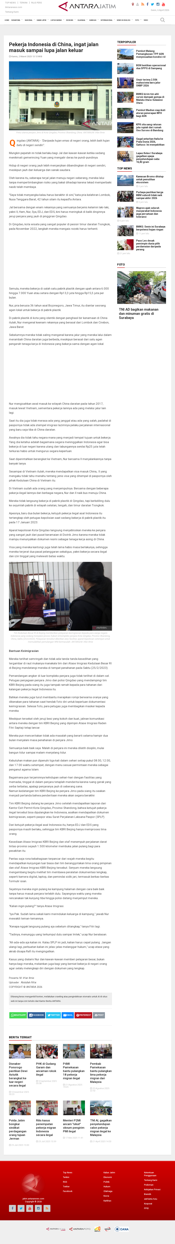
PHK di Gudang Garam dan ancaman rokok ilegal (46, 1069)
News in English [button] (123, 20)
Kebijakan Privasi (152, 1189)
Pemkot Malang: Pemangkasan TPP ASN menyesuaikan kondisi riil (151, 54)
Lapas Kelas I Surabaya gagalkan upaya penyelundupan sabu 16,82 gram (149, 157)
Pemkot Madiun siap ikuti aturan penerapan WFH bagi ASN (150, 113)
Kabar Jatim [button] (41, 20)
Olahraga (108, 1191)
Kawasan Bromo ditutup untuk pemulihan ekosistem (149, 179)
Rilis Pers (36, 2)
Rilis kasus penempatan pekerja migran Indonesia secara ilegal (46, 1128)
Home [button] (7, 20)
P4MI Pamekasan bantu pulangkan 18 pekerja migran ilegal (74, 1071)
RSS (65, 1182)
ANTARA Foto (150, 1199)
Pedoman (148, 1185)
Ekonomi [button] (69, 20)
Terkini (23, 2)
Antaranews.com (13, 7)
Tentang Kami (12, 12)
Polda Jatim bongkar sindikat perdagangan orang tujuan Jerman (17, 1129)
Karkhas (107, 1201)
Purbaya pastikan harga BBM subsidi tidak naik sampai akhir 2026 (149, 195)
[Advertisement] (60, 258)
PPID (146, 1208)
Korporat (148, 1204)
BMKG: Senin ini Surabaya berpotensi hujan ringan (150, 228)
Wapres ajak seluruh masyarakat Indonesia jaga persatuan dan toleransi (149, 212)
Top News (10, 2)
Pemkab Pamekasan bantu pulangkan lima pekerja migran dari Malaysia (101, 1073)
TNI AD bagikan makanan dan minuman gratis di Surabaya (138, 284)
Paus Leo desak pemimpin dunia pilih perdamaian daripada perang (148, 245)
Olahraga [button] (81, 20)
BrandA (147, 1194)
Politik (106, 1182)
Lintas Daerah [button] (56, 20)
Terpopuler (126, 42)
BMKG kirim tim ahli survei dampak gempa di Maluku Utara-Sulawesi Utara (150, 98)
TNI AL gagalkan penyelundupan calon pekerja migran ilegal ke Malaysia (101, 1128)
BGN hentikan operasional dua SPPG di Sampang (151, 67)
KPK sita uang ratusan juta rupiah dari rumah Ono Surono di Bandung (149, 127)
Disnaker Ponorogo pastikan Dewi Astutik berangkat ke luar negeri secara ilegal (18, 1074)
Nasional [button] (28, 20)
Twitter (66, 1186)
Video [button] (146, 20)
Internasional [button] (107, 20)
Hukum (107, 1186)
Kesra (106, 1196)
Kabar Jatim (109, 1172)
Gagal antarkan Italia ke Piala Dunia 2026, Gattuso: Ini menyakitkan (150, 141)
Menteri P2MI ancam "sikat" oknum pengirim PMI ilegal (73, 1126)
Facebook (67, 1191)
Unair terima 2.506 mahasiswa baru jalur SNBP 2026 (148, 82)
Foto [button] (137, 20)
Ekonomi (108, 1177)
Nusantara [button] (15, 20)
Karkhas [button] (92, 20)
